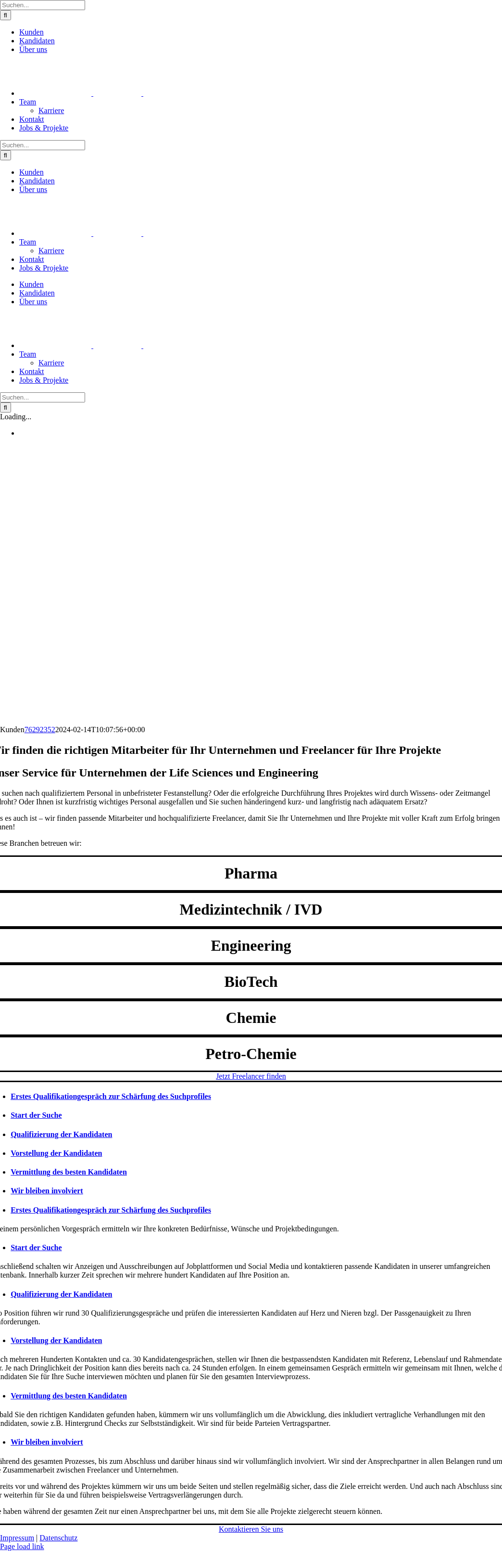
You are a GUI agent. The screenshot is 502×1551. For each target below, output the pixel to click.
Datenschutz (58, 1538)
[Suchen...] (42, 5)
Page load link (22, 1546)
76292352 (40, 729)
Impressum (17, 1538)
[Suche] (5, 15)
